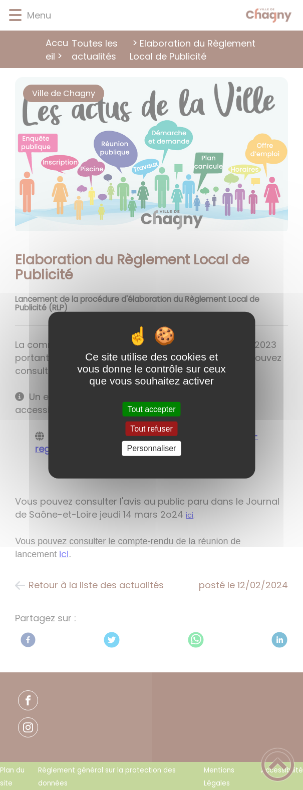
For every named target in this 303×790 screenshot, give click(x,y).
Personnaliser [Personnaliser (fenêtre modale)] (151, 448)
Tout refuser (151, 429)
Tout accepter (151, 409)
